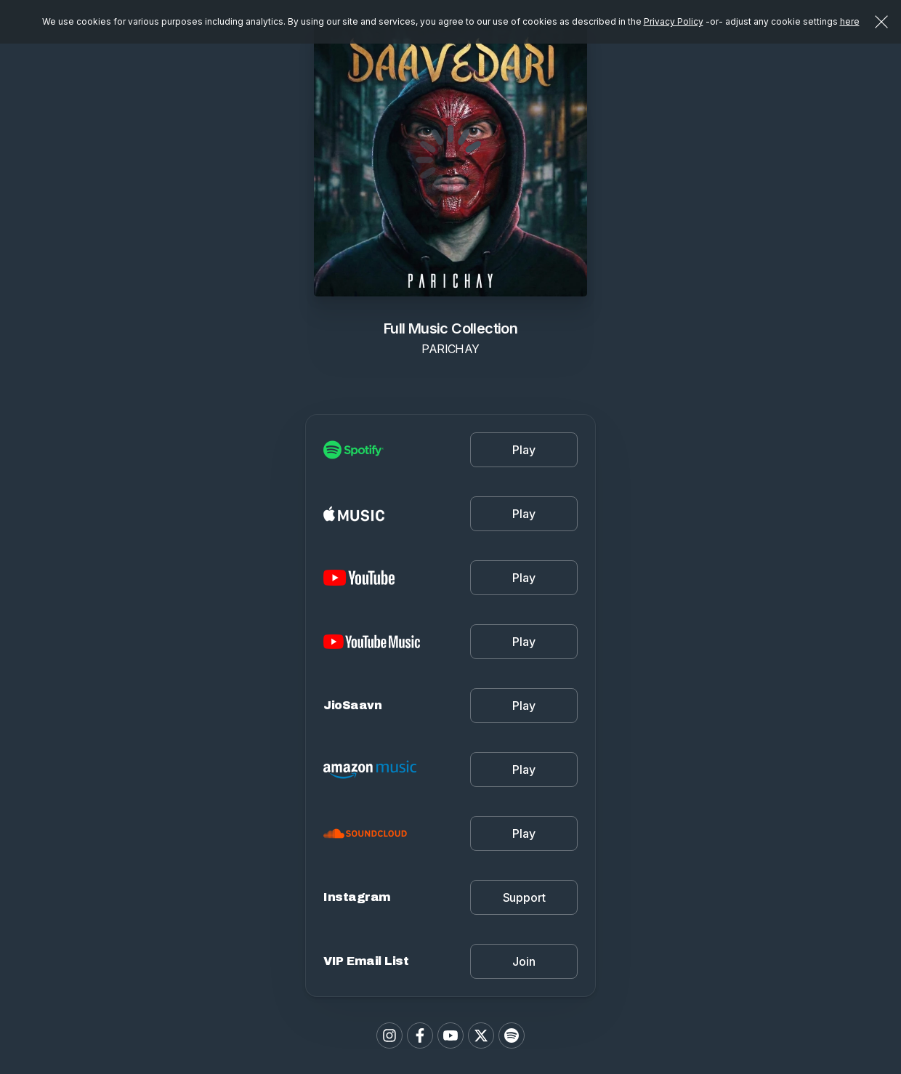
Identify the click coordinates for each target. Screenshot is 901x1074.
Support (524, 897)
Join (523, 961)
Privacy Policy (673, 21)
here (850, 21)
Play (523, 450)
